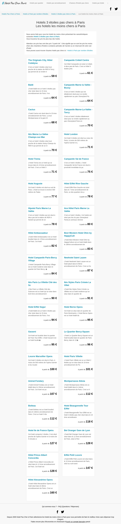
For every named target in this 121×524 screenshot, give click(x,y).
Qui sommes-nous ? (49, 506)
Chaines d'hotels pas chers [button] (79, 3)
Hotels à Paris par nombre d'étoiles (80, 50)
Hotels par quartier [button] (36, 3)
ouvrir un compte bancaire (75, 522)
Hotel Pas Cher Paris (14, 3)
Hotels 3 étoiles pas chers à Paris (47, 36)
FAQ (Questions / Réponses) (68, 506)
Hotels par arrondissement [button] (56, 3)
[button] (108, 3)
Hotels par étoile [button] (98, 3)
